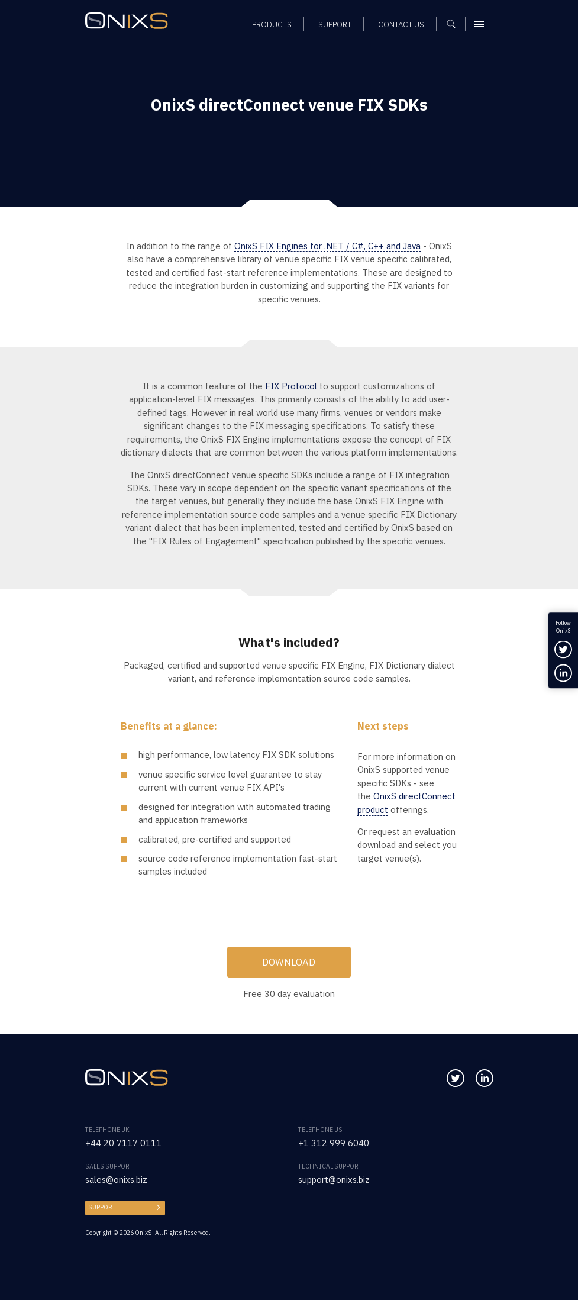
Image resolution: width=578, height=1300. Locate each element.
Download (288, 962)
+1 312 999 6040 (333, 1143)
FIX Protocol (291, 386)
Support (102, 1207)
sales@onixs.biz (116, 1179)
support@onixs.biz (334, 1179)
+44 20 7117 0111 (123, 1143)
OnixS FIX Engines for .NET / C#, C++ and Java (327, 245)
